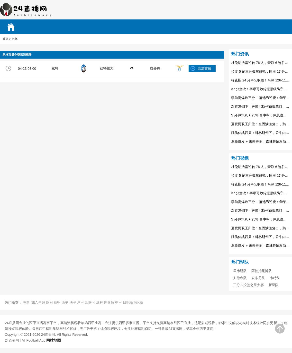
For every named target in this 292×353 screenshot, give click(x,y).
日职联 (128, 302)
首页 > (6, 39)
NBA (34, 302)
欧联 (88, 302)
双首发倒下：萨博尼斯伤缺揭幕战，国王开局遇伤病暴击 (260, 106)
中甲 (118, 302)
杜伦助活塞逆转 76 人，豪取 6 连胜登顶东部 (260, 63)
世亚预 (109, 302)
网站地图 (53, 340)
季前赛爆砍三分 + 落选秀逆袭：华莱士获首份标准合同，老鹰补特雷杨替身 (260, 98)
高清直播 (204, 69)
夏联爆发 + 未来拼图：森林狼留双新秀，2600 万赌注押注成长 (260, 141)
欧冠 (49, 302)
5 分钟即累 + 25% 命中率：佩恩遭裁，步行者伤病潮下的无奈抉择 (260, 115)
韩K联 (138, 302)
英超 (26, 302)
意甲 (80, 302)
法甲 (72, 302)
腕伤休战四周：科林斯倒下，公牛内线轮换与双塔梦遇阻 (260, 133)
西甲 (65, 302)
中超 (41, 302)
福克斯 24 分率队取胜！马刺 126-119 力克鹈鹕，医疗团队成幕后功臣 (260, 80)
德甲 (57, 302)
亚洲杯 (98, 302)
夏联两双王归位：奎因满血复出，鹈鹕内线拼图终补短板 (260, 124)
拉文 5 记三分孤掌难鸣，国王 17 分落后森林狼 (260, 71)
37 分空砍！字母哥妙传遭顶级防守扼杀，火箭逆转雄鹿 (260, 89)
